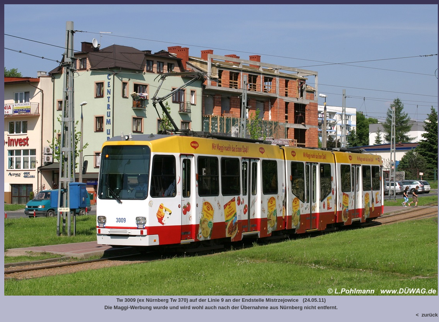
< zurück (427, 315)
